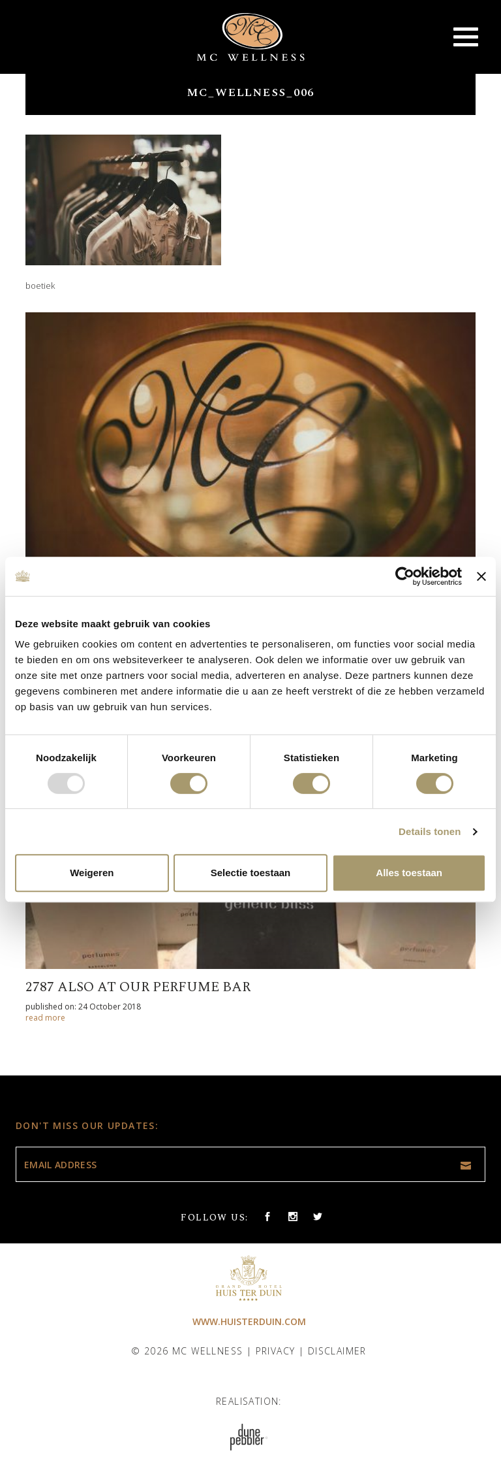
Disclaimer (337, 1351)
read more (45, 1017)
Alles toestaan (409, 872)
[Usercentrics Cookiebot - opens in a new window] (405, 576)
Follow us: (214, 1217)
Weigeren (92, 872)
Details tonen (430, 831)
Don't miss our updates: (87, 1125)
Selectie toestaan (251, 872)
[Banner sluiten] (481, 576)
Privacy (276, 1351)
